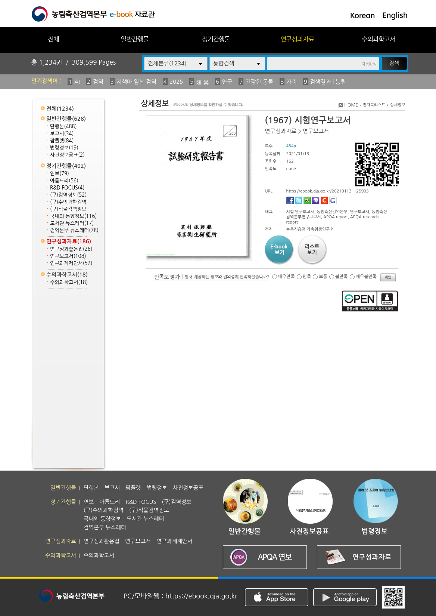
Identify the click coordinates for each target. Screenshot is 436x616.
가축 (291, 81)
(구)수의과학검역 (68, 202)
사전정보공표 (67, 155)
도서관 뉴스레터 (72, 223)
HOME (351, 105)
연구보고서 (68, 256)
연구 (227, 81)
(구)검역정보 (68, 194)
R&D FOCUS (67, 187)
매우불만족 (366, 276)
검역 (98, 81)
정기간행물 (216, 39)
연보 (59, 173)
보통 (323, 276)
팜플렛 (62, 140)
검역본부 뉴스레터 (74, 230)
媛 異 (202, 82)
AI (77, 81)
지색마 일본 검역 (136, 81)
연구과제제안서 (71, 263)
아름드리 (64, 180)
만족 (307, 276)
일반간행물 (135, 39)
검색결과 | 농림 (328, 81)
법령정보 (64, 147)
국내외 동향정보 (73, 216)
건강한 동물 (259, 81)
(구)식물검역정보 (68, 209)
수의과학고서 (378, 39)
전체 (53, 39)
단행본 (63, 126)
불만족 (341, 276)
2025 (176, 81)
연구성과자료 (297, 39)
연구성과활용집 (71, 249)
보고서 (62, 133)
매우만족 (286, 276)
